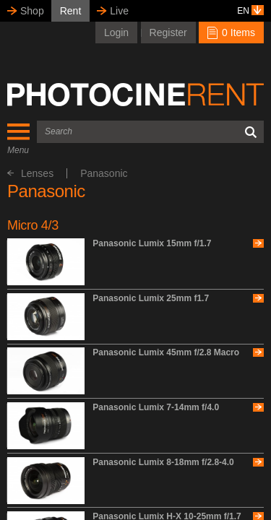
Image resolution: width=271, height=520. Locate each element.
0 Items (231, 32)
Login (116, 32)
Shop (32, 11)
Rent (71, 11)
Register (168, 32)
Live (119, 11)
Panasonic (103, 173)
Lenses (30, 173)
